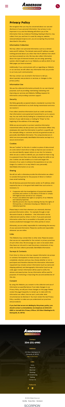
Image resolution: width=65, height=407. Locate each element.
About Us (32, 367)
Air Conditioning (32, 375)
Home (32, 365)
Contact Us (32, 380)
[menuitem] (24, 401)
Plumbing (32, 372)
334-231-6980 (32, 342)
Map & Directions (32, 356)
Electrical (32, 370)
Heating (32, 377)
